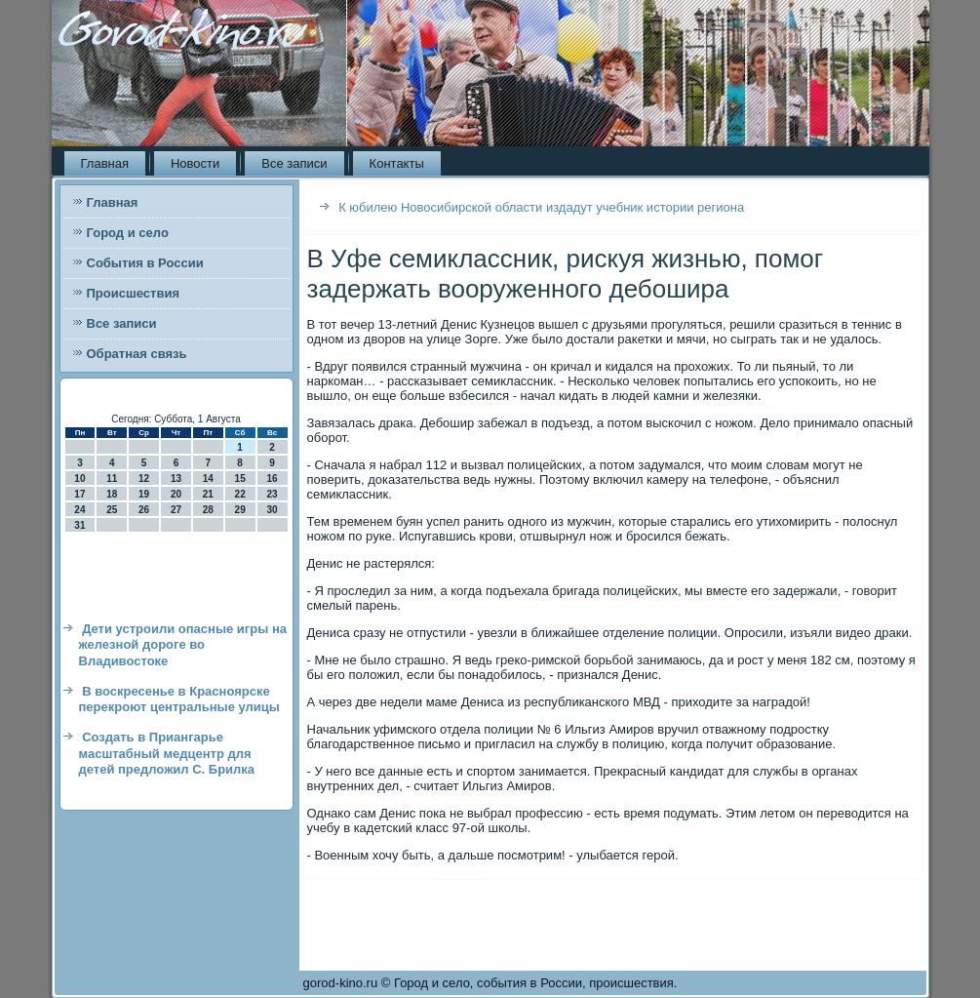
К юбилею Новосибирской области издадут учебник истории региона (541, 207)
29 (240, 509)
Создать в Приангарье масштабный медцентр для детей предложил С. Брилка (167, 753)
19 (143, 494)
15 (240, 478)
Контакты (397, 163)
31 (79, 525)
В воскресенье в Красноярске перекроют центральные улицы (179, 699)
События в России (145, 263)
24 (79, 509)
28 (208, 509)
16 (271, 478)
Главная (105, 163)
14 (208, 478)
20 (176, 494)
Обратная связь (137, 353)
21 (208, 494)
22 (240, 494)
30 (271, 509)
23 (271, 494)
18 (111, 494)
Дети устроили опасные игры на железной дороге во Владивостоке (183, 644)
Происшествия (133, 293)
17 (79, 494)
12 (143, 478)
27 (176, 509)
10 (79, 478)
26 (143, 509)
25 (111, 509)
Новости (195, 163)
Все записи (294, 163)
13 (176, 478)
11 (111, 478)
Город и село (128, 232)
